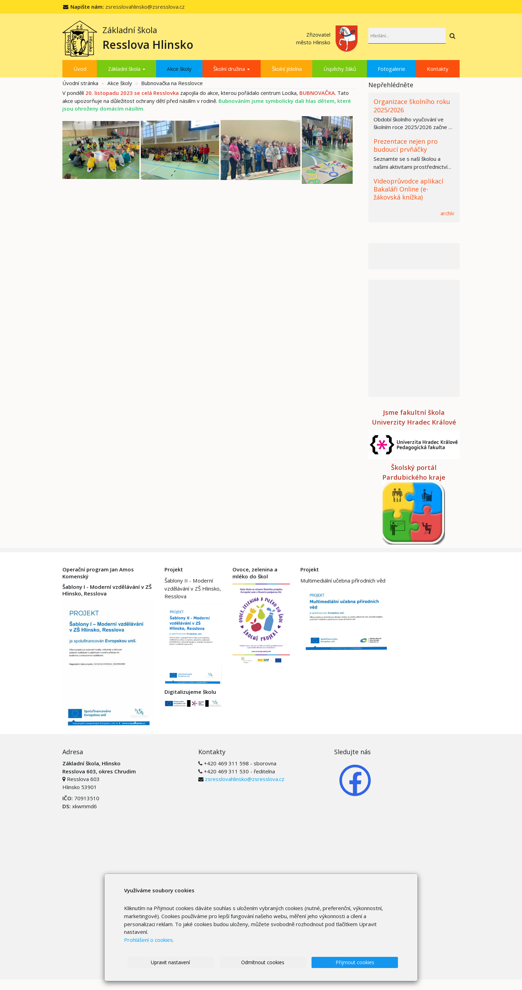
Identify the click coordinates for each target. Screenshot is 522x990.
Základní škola (126, 68)
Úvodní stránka (80, 83)
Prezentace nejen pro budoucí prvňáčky (406, 145)
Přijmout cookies (356, 962)
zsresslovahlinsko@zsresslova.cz (145, 6)
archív (447, 213)
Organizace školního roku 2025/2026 (412, 105)
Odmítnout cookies (268, 962)
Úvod (80, 68)
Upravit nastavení (179, 962)
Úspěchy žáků (339, 68)
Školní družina (231, 68)
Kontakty (437, 68)
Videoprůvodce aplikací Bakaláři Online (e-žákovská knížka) (408, 189)
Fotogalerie (391, 68)
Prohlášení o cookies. (149, 939)
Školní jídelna (287, 68)
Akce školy (179, 68)
